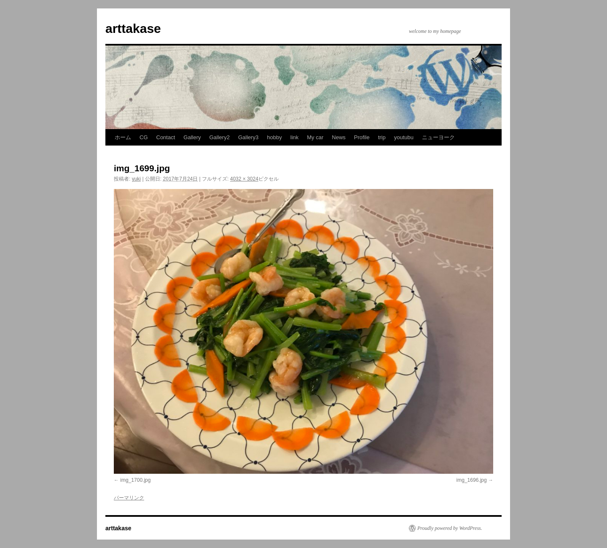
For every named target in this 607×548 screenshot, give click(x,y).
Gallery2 (219, 137)
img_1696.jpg (472, 480)
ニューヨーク (438, 137)
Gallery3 (248, 137)
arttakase (133, 28)
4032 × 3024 (244, 179)
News (339, 137)
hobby (274, 137)
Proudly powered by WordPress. (449, 528)
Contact (165, 137)
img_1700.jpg (135, 480)
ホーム (123, 137)
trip (382, 137)
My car (315, 137)
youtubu (404, 137)
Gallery (192, 137)
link (294, 137)
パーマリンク (129, 498)
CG (144, 137)
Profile (362, 137)
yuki (136, 179)
